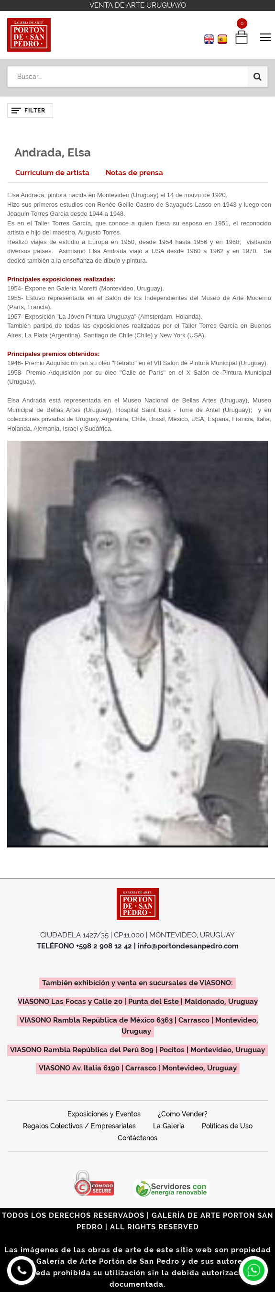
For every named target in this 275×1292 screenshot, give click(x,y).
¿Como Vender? (183, 1114)
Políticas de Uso (227, 1126)
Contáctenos (137, 1138)
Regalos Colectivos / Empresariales (79, 1126)
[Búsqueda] (257, 77)
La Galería (169, 1126)
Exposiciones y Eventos (104, 1114)
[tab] (52, 173)
